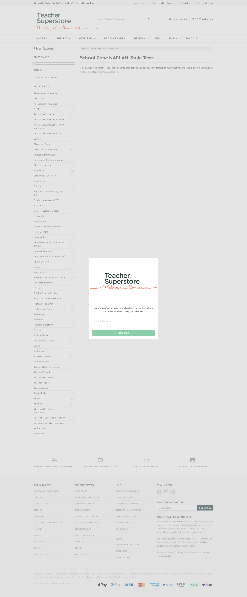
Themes (38, 403)
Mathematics (40, 272)
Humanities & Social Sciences (49, 523)
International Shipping (128, 510)
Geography (39, 216)
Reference (39, 319)
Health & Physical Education (47, 226)
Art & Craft (39, 98)
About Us (145, 3)
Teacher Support (42, 382)
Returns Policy (124, 523)
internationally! (164, 555)
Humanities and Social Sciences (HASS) (49, 244)
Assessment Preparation (46, 103)
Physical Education (43, 282)
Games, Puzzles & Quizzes (46, 210)
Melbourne (176, 521)
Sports (37, 345)
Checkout (209, 3)
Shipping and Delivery (127, 503)
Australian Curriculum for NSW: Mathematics (49, 126)
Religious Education (43, 324)
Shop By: (42, 38)
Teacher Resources (85, 535)
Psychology (39, 314)
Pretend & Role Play (43, 303)
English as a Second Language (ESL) (48, 193)
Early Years (39, 170)
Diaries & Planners (84, 503)
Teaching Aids (41, 387)
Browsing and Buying (127, 491)
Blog (154, 3)
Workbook (39, 433)
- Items (202, 19)
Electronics (39, 180)
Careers (38, 138)
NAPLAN (38, 529)
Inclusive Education (43, 251)
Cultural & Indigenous (44, 154)
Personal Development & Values (49, 277)
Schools (192, 38)
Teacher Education (43, 372)
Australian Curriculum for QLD (48, 133)
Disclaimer (121, 551)
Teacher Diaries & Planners (47, 367)
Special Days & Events (44, 340)
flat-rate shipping (174, 552)
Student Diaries (41, 361)
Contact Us (171, 3)
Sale (173, 38)
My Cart (198, 3)
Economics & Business (45, 175)
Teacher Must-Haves (44, 377)
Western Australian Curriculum (49, 423)
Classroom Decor (42, 144)
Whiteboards (40, 428)
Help (162, 3)
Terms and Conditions (128, 544)
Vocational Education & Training (49, 417)
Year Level (87, 38)
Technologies (40, 393)
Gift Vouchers (185, 3)
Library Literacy (41, 261)
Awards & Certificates (87, 497)
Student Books (83, 529)
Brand (139, 38)
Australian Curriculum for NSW (49, 119)
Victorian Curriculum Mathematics (44, 411)
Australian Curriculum (44, 114)
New (157, 38)
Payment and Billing (126, 516)
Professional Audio (43, 309)
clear (54, 77)
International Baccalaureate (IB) (49, 256)
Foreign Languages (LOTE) (47, 200)
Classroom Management (46, 149)
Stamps (79, 548)
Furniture (38, 205)
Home (135, 3)
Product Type (114, 38)
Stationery (39, 351)
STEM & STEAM (42, 356)
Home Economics (42, 231)
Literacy (38, 266)
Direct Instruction (43, 165)
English (37, 186)
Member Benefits (124, 497)
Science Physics (41, 335)
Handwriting (40, 221)
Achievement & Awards (45, 93)
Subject (63, 38)
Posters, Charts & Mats (87, 523)
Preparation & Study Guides (47, 298)
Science (37, 330)
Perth (189, 521)
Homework (39, 237)
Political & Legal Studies (45, 293)
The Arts (38, 398)
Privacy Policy (124, 557)
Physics (37, 288)
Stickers (79, 541)
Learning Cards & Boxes (87, 516)
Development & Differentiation (49, 160)
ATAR (37, 109)
